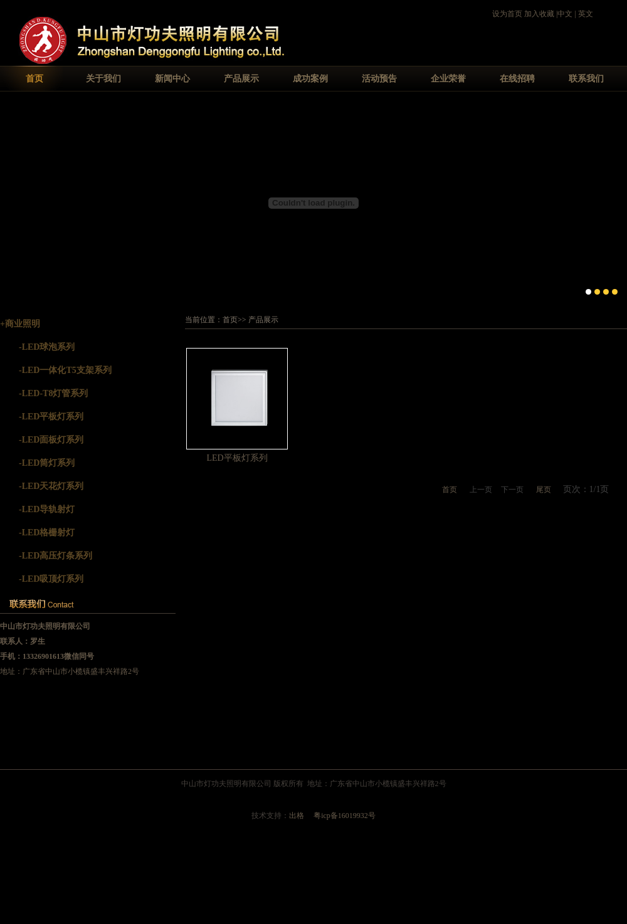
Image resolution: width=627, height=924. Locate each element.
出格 (296, 815)
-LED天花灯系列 (51, 486)
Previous (9, 202)
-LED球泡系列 (47, 347)
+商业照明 (20, 323)
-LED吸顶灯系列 (51, 579)
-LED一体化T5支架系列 (65, 370)
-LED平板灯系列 (51, 416)
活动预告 (379, 78)
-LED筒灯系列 (47, 463)
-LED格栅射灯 (47, 532)
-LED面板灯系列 (51, 439)
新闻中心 (172, 78)
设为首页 (507, 13)
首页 (34, 78)
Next (617, 202)
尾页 (543, 489)
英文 (585, 13)
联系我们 (586, 78)
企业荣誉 (448, 78)
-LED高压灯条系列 (55, 555)
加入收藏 (539, 13)
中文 (564, 13)
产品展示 (241, 78)
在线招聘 (517, 78)
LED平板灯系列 (236, 458)
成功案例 (310, 78)
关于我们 (103, 78)
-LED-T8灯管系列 (53, 393)
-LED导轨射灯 (47, 509)
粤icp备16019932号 (345, 815)
